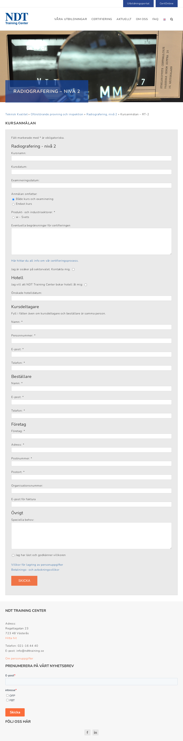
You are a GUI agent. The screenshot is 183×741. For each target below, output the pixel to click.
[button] (171, 18)
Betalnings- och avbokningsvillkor (35, 570)
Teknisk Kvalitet (16, 114)
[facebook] (87, 732)
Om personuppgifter (19, 658)
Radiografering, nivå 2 (101, 114)
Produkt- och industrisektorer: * (33, 212)
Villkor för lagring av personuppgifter (37, 565)
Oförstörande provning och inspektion (57, 114)
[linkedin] (95, 732)
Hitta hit (11, 638)
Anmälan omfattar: (24, 194)
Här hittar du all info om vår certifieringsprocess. (45, 261)
